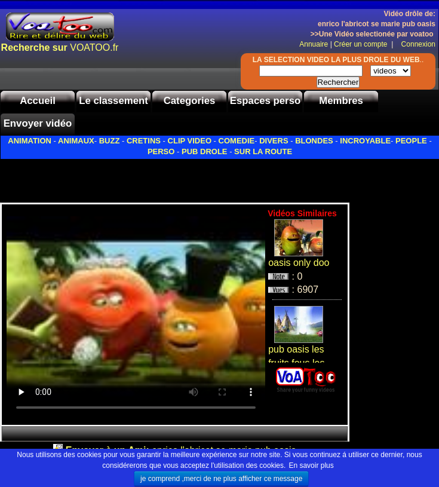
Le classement (113, 100)
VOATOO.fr (60, 47)
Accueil (38, 100)
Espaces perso (265, 100)
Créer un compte (361, 44)
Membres (341, 100)
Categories (190, 100)
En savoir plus (310, 465)
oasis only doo (298, 263)
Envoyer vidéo (38, 123)
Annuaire (313, 44)
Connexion (415, 44)
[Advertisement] (140, 177)
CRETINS (144, 140)
